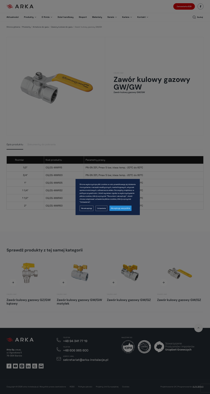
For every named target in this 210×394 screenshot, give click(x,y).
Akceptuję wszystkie (120, 208)
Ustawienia (101, 208)
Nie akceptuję (86, 208)
